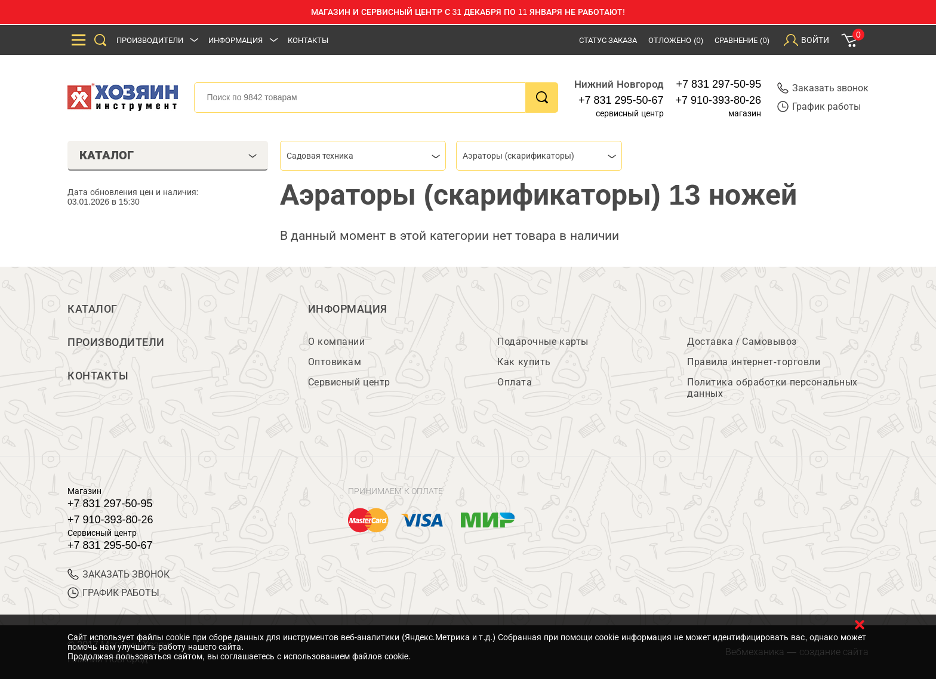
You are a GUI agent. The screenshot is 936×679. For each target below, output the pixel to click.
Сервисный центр (349, 382)
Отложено (675, 40)
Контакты (308, 40)
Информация (235, 40)
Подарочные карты (542, 342)
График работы (819, 106)
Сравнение (742, 40)
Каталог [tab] (168, 155)
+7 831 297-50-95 (719, 84)
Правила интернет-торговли (753, 362)
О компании (336, 342)
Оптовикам (335, 362)
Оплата (514, 382)
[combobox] (363, 156)
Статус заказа (608, 40)
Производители (149, 40)
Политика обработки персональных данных (772, 388)
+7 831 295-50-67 (621, 100)
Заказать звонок (823, 88)
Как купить (523, 362)
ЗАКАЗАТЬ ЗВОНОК (118, 574)
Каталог (92, 309)
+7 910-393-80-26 (719, 100)
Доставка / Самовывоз (741, 342)
